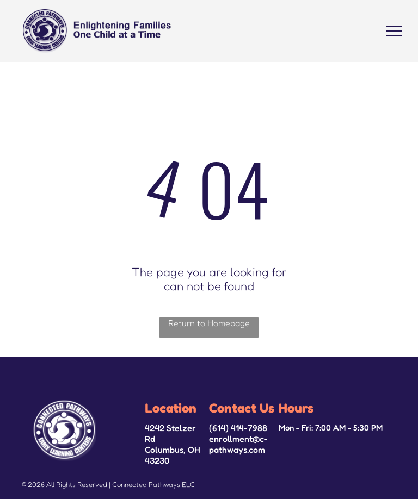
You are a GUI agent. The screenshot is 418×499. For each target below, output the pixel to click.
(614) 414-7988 (238, 427)
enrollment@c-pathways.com (238, 444)
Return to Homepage (209, 322)
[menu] (394, 31)
